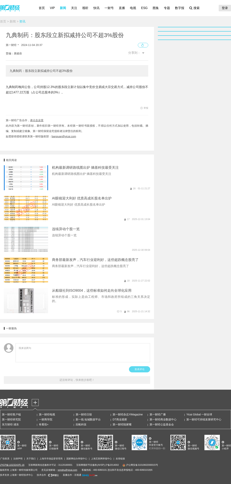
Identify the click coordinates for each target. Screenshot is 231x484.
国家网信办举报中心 (76, 458)
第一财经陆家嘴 (122, 424)
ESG (144, 8)
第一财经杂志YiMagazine (128, 414)
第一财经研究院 (11, 419)
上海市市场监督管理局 (51, 458)
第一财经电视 (47, 414)
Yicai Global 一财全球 (199, 414)
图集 (156, 8)
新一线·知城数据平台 (88, 419)
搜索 (196, 8)
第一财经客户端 (11, 414)
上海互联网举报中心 (101, 458)
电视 (133, 8)
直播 (122, 8)
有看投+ (44, 424)
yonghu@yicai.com (67, 470)
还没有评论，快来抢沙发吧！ (77, 379)
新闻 (63, 8)
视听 (85, 8)
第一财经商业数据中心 (163, 419)
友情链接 (120, 458)
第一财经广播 (158, 414)
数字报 (179, 8)
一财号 (109, 8)
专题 (167, 8)
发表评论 (140, 369)
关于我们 (31, 458)
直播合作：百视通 (72, 475)
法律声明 (18, 458)
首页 (42, 8)
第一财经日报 (84, 414)
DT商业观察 (120, 419)
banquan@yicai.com (64, 136)
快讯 (96, 8)
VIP (52, 8)
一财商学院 (45, 419)
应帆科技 (81, 424)
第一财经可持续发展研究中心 (203, 419)
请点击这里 (37, 120)
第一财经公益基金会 (162, 424)
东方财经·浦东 (10, 424)
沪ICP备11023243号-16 (12, 465)
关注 (74, 8)
